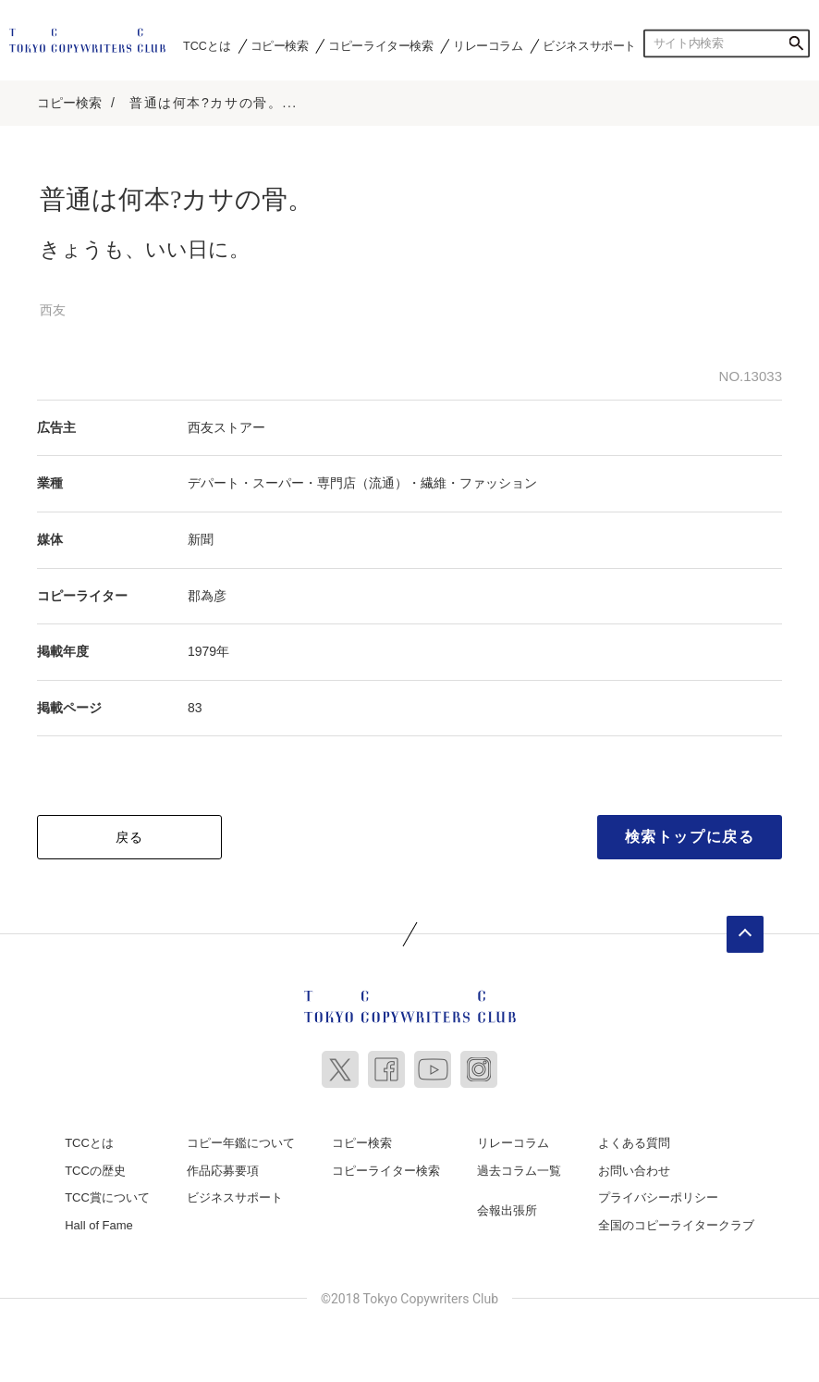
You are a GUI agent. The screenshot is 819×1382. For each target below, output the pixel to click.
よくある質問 (634, 1143)
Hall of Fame (99, 1225)
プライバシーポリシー (658, 1197)
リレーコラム (488, 45)
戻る (130, 837)
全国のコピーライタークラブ (676, 1225)
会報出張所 (507, 1210)
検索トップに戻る (690, 837)
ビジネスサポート (589, 45)
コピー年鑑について (241, 1143)
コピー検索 (280, 45)
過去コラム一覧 (519, 1171)
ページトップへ (745, 934)
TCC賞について (107, 1197)
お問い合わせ (634, 1171)
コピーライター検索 (380, 45)
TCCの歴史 (95, 1171)
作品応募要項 (223, 1171)
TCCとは (206, 45)
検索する (796, 43)
